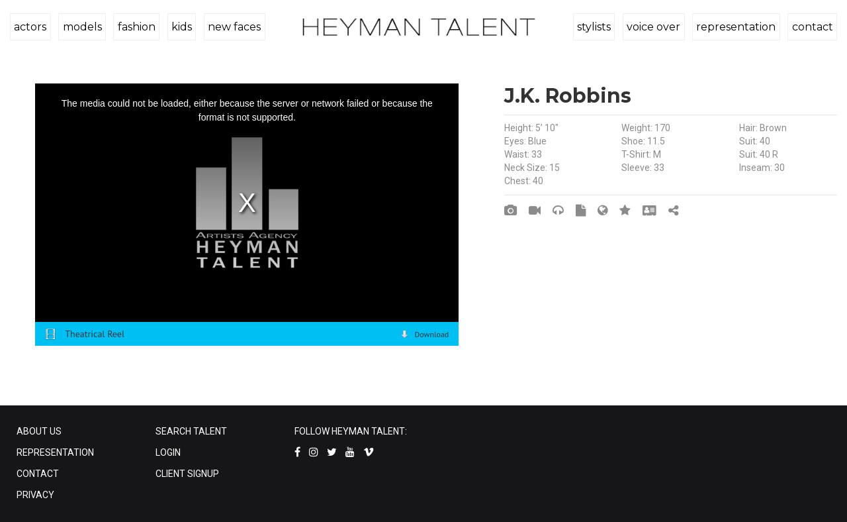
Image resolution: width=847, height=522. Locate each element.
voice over (655, 27)
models (81, 27)
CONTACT (38, 473)
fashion (135, 27)
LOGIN (168, 452)
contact (812, 27)
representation (737, 27)
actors (30, 27)
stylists (596, 27)
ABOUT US (39, 431)
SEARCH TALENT (191, 431)
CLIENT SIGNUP (187, 473)
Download (431, 334)
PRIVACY (35, 495)
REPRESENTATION (55, 452)
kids (179, 27)
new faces (230, 27)
